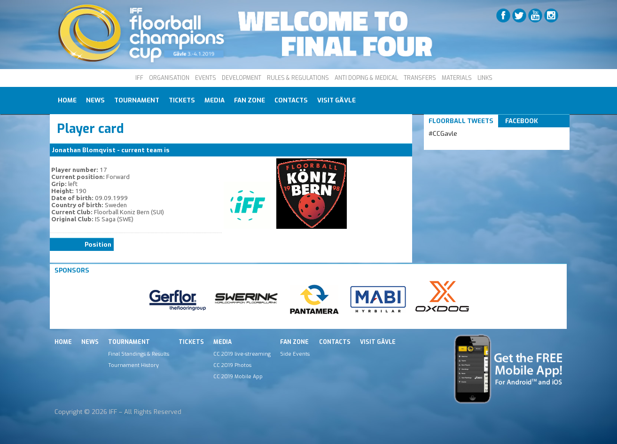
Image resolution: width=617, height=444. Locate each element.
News (95, 100)
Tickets (182, 100)
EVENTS (205, 78)
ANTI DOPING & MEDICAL (366, 78)
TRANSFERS (420, 78)
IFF (139, 78)
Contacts (291, 100)
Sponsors (72, 270)
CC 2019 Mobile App (238, 376)
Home (67, 100)
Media (214, 100)
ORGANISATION (169, 78)
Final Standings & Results (138, 354)
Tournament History (133, 365)
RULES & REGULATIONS (298, 78)
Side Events (295, 354)
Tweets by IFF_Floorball (466, 145)
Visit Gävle (336, 100)
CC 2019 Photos (232, 365)
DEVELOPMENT (241, 78)
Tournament (136, 100)
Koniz (180, 150)
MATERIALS (457, 78)
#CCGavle (443, 134)
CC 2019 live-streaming (242, 354)
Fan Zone (249, 100)
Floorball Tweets (461, 121)
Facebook (521, 121)
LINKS (484, 78)
